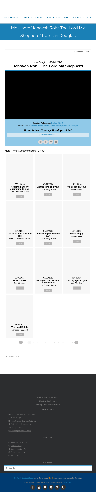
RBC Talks (15, 455)
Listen (20, 196)
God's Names (43, 125)
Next (87, 51)
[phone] (63, 487)
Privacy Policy (16, 446)
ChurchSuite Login (18, 452)
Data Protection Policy (19, 449)
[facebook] (32, 487)
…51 (72, 342)
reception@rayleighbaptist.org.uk (24, 421)
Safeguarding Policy (19, 442)
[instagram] (39, 487)
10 (63, 342)
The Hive (51, 478)
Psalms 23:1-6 (57, 123)
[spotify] (51, 487)
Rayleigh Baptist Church (24, 478)
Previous (79, 51)
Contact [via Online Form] (20, 431)
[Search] (6, 468)
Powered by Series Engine (82, 349)
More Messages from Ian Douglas (64, 125)
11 (67, 342)
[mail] (57, 487)
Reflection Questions (49, 135)
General (34, 125)
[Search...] (48, 468)
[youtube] (45, 487)
